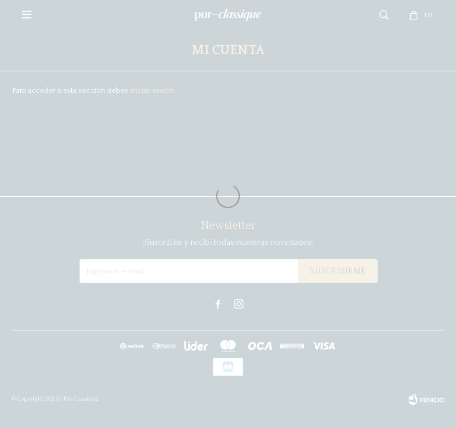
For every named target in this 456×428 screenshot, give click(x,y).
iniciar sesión (152, 90)
